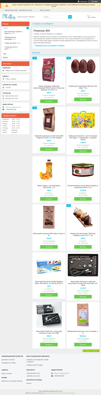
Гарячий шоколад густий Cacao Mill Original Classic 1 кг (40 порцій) (49, 137)
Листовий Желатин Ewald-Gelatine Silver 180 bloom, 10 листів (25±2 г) (49, 282)
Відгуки (5, 57)
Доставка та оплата (8, 359)
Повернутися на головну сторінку (50, 45)
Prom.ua (60, 391)
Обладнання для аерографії (10, 38)
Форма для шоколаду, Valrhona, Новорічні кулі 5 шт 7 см (83, 234)
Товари (5, 28)
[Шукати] (70, 17)
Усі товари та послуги (90, 351)
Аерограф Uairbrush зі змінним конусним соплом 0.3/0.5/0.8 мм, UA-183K (83, 283)
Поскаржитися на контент (52, 393)
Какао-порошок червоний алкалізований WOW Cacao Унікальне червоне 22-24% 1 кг (48, 88)
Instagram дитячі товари (34, 365)
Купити (50, 101)
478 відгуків (83, 1)
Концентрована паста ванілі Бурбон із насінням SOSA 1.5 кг (83, 186)
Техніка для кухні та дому (11, 48)
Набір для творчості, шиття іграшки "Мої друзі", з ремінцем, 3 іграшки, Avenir (83, 138)
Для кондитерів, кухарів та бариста (13, 32)
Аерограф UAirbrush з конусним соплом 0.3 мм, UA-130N (49, 332)
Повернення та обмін (9, 363)
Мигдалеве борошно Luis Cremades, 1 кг (83, 332)
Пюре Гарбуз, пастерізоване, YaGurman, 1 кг (49, 186)
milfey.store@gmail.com (13, 107)
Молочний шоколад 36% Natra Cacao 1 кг (49, 234)
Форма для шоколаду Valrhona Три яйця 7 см (83, 87)
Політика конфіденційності (67, 393)
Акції (4, 54)
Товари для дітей (10, 43)
